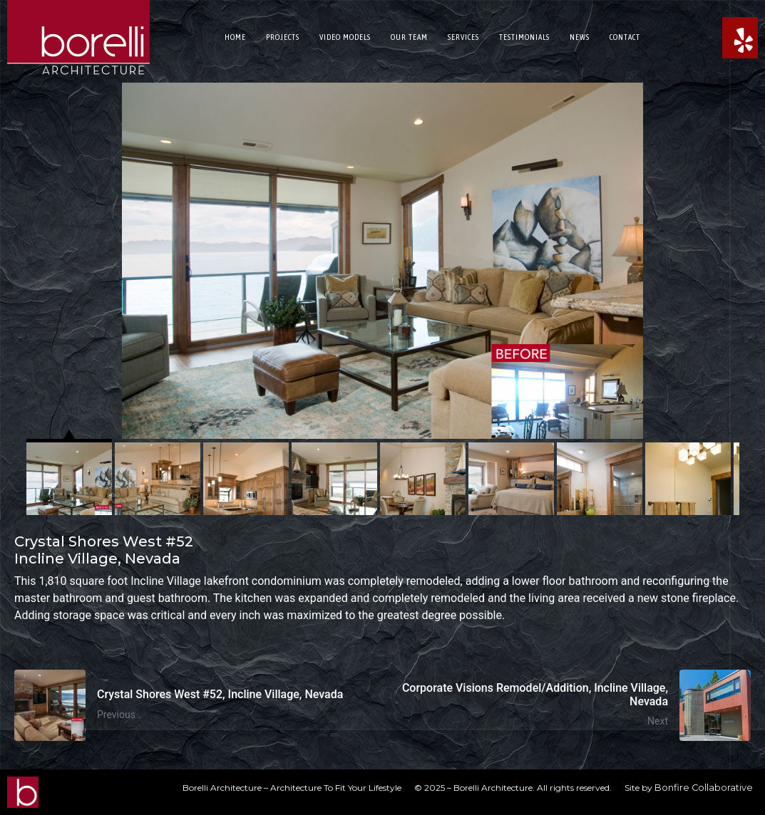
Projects (282, 37)
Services (463, 37)
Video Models (345, 37)
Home (235, 37)
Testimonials (524, 37)
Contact (625, 37)
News (580, 37)
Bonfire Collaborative (703, 787)
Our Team (409, 37)
